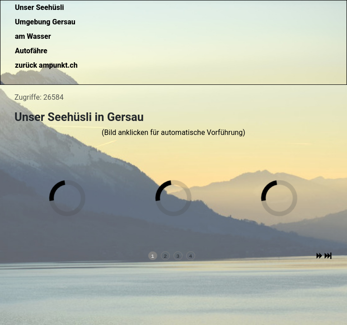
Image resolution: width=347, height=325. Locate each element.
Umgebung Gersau (45, 22)
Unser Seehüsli (39, 7)
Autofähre (31, 50)
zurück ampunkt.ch (46, 65)
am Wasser (33, 36)
